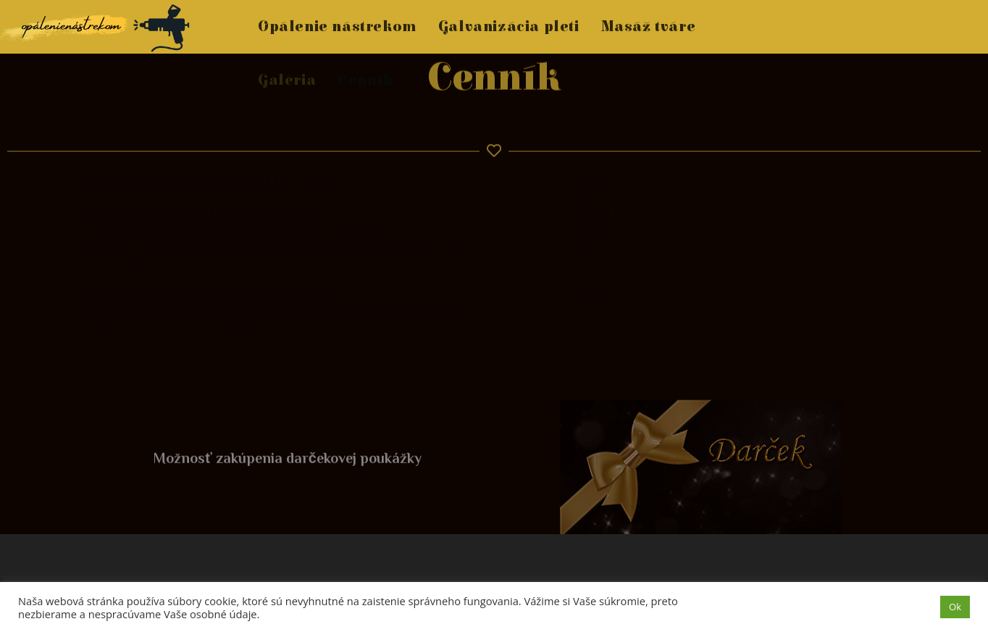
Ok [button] (955, 606)
